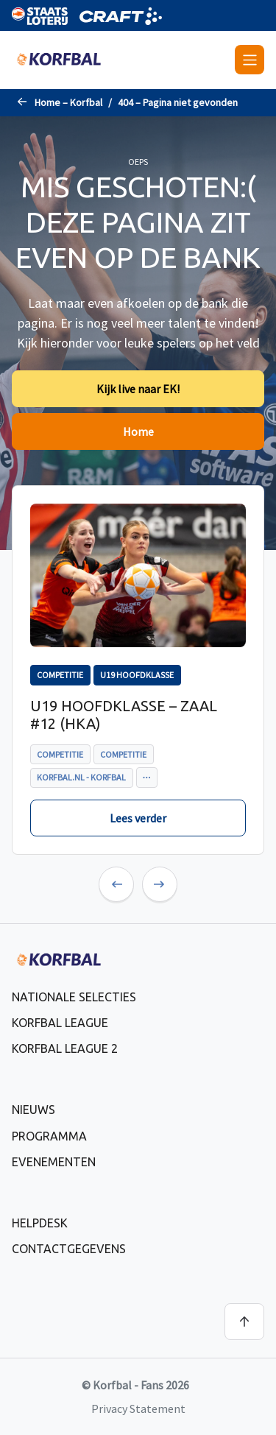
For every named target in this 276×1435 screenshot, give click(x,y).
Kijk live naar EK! (138, 388)
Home (138, 431)
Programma (49, 1136)
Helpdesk (40, 1223)
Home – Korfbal (68, 102)
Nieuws (33, 1109)
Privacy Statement (138, 1408)
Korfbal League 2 (65, 1048)
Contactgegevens (69, 1248)
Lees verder (138, 818)
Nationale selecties (74, 997)
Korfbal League (60, 1022)
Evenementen (54, 1161)
